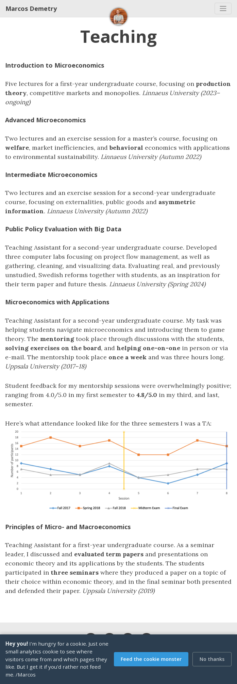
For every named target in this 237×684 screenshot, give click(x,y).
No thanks (212, 659)
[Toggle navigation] (223, 8)
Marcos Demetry (31, 8)
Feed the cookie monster (151, 659)
